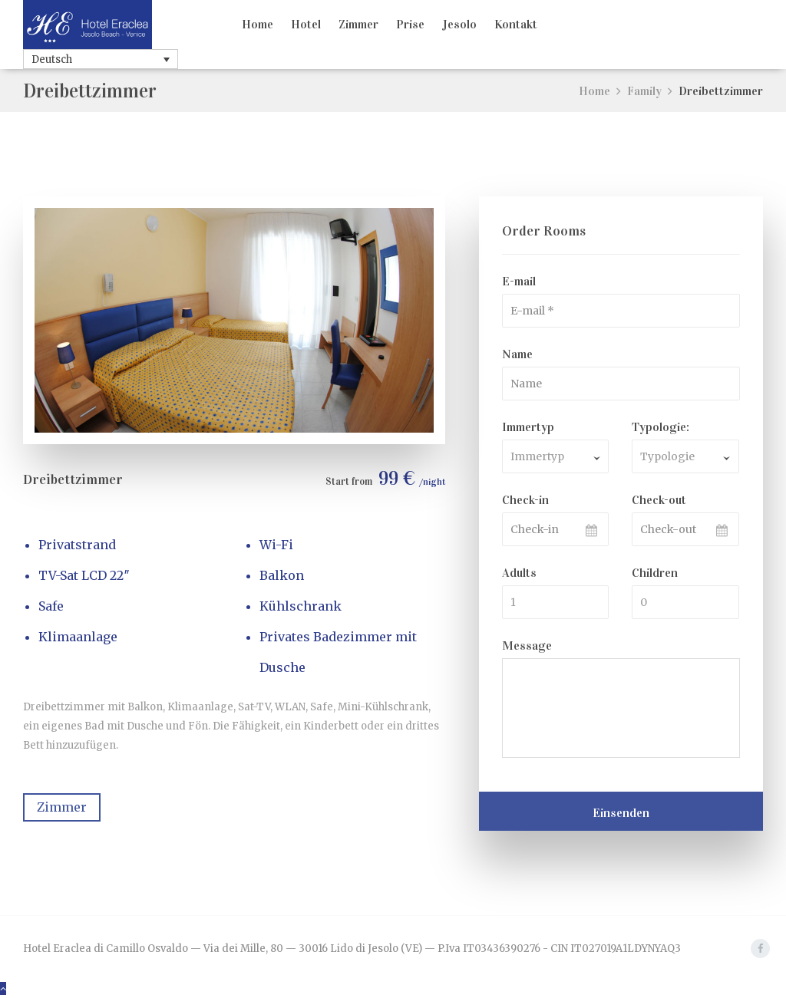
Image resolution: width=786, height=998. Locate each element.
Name (517, 354)
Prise (410, 24)
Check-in (525, 499)
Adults (519, 572)
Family (644, 91)
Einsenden (621, 812)
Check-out (659, 499)
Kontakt (515, 24)
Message (527, 645)
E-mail (519, 281)
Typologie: (660, 427)
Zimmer (358, 24)
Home (257, 24)
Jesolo (459, 24)
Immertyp (528, 427)
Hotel (306, 24)
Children (655, 572)
